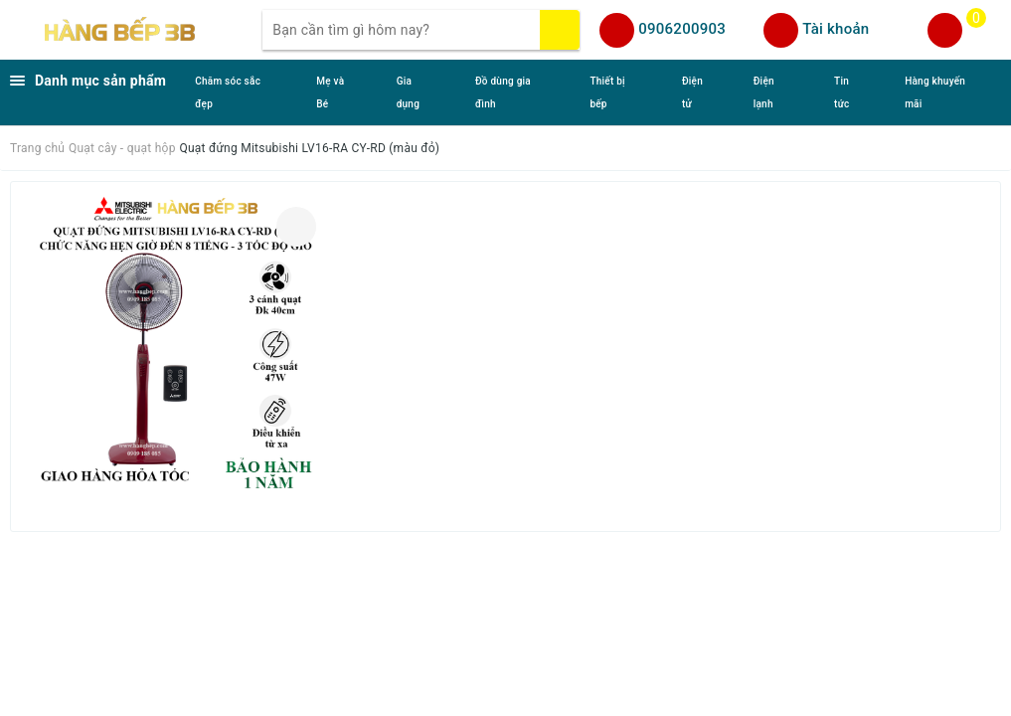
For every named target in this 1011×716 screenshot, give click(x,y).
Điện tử (692, 92)
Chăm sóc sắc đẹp (227, 92)
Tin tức (841, 92)
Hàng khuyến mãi (935, 92)
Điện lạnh (764, 92)
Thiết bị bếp (607, 92)
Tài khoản (835, 29)
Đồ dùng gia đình (503, 92)
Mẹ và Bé (330, 92)
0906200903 (682, 29)
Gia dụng (408, 92)
